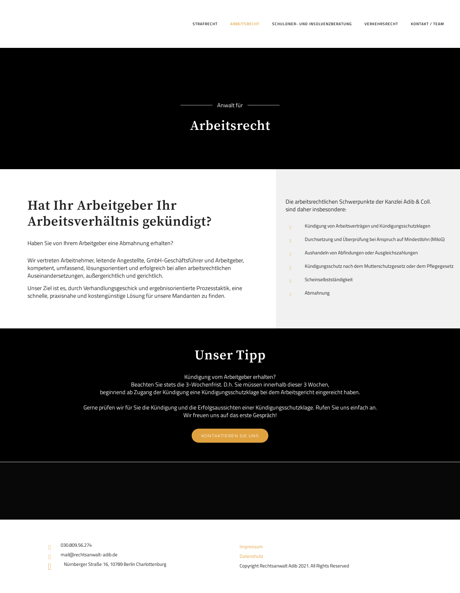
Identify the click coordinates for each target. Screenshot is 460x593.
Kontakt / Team (427, 24)
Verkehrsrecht (381, 24)
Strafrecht (205, 24)
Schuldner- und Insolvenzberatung (312, 24)
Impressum (251, 546)
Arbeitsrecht (244, 24)
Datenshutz (251, 556)
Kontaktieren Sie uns (230, 435)
